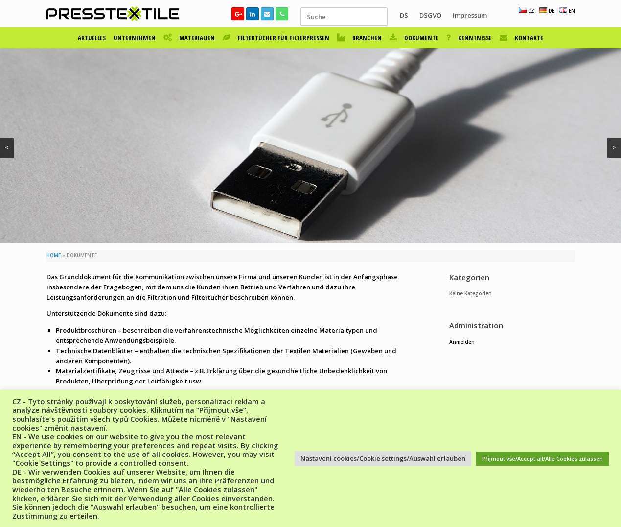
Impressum (470, 15)
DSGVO (430, 15)
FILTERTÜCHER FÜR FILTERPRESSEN (276, 37)
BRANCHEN (359, 37)
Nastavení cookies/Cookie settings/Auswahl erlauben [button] (382, 458)
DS (404, 15)
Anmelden (462, 341)
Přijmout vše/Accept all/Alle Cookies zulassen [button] (542, 458)
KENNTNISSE (469, 37)
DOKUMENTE (414, 37)
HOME (53, 255)
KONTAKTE (521, 37)
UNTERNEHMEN (135, 37)
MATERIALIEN (189, 37)
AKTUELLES (92, 37)
